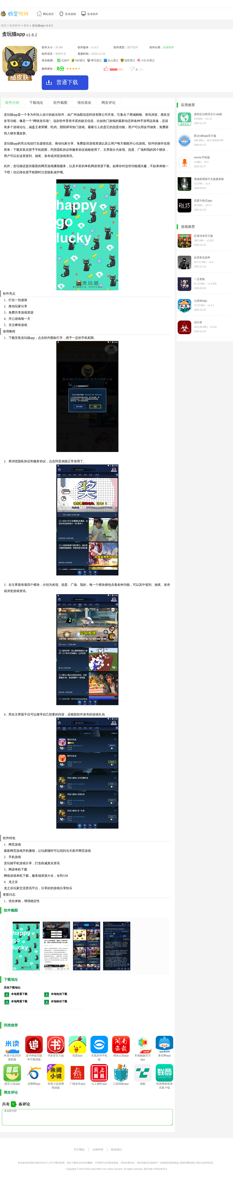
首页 (3, 25)
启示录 (198, 322)
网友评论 (109, 103)
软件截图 (60, 103)
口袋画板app (121, 1083)
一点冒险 (199, 279)
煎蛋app (77, 1055)
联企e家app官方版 (205, 135)
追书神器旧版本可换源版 (34, 1057)
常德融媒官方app (143, 1057)
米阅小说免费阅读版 (56, 1085)
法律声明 (97, 1149)
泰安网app (164, 1055)
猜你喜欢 (84, 103)
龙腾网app (34, 1083)
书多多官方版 (56, 1055)
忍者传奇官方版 (203, 235)
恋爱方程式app (203, 200)
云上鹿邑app (99, 1083)
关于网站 (79, 1149)
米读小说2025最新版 (12, 1057)
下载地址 (36, 103)
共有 (6, 1104)
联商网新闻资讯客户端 (164, 1085)
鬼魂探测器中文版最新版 (209, 179)
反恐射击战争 (202, 257)
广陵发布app (77, 1083)
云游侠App (200, 300)
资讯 (26, 25)
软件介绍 (12, 103)
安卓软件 (15, 25)
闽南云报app (121, 1055)
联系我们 (116, 1149)
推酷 (142, 1083)
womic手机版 (202, 157)
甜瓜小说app (12, 1083)
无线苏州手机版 (99, 1057)
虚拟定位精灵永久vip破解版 (208, 114)
